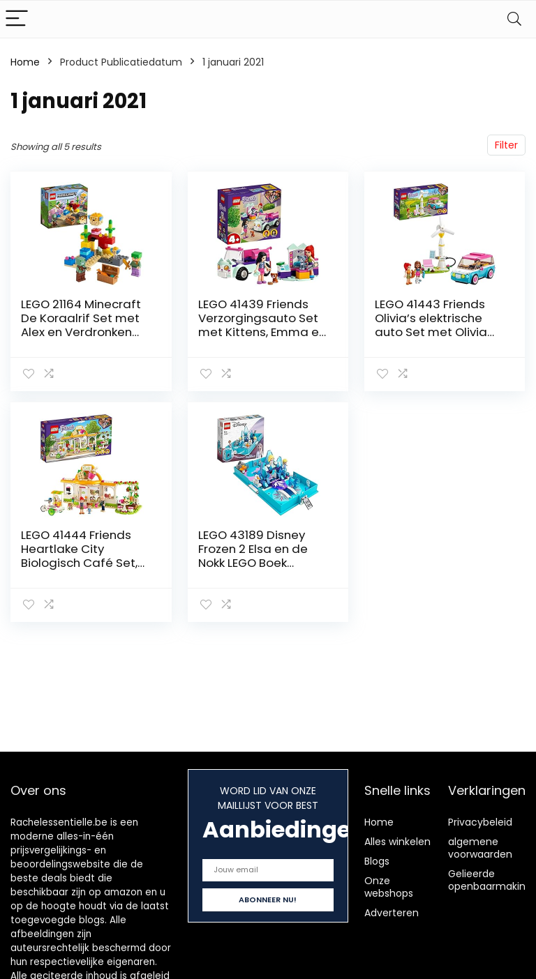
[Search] (514, 19)
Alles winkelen (397, 842)
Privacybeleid (480, 822)
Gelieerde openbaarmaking (490, 880)
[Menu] (17, 19)
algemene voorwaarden (480, 848)
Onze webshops (388, 887)
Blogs (376, 861)
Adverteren (391, 913)
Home (25, 62)
